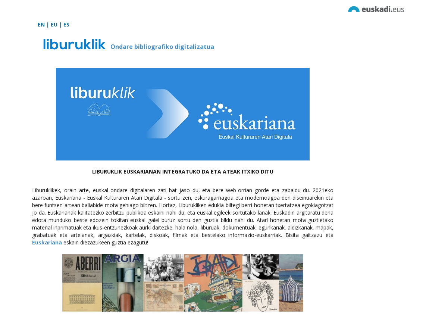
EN (41, 24)
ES (66, 24)
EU (54, 24)
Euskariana (47, 242)
